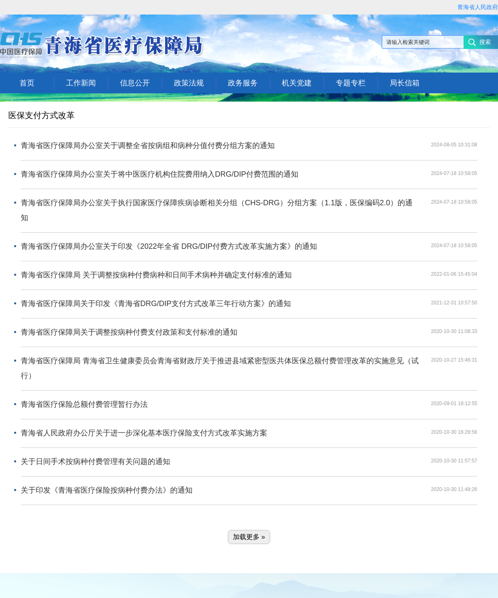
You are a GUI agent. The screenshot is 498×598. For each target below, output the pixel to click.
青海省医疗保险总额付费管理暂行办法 (84, 404)
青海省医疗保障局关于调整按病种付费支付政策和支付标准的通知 (129, 332)
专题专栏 (351, 83)
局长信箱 (405, 83)
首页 (27, 83)
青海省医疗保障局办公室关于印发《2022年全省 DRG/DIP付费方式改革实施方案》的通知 (169, 246)
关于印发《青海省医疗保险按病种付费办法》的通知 (107, 490)
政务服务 (243, 83)
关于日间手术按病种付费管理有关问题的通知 (95, 461)
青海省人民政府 (477, 7)
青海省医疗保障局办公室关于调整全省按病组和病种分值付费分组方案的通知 (148, 145)
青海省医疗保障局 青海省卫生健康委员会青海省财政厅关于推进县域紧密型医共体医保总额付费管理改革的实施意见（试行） (220, 368)
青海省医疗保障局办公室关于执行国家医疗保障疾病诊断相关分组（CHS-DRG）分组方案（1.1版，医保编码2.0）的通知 (217, 210)
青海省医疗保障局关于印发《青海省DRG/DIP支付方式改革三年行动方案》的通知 (156, 303)
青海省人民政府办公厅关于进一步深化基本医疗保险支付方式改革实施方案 (144, 433)
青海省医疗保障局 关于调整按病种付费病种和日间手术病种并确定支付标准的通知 (156, 275)
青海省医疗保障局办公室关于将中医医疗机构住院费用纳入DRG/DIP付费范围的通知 (159, 174)
